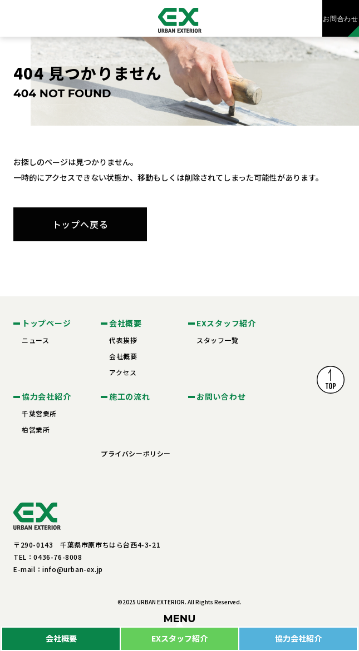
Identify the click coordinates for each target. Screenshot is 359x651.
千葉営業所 (39, 413)
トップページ (46, 323)
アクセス (122, 372)
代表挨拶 (123, 340)
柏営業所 (36, 429)
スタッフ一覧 (217, 340)
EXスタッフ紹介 (179, 638)
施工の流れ (129, 396)
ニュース (35, 340)
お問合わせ (340, 18)
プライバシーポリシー (136, 453)
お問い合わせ (220, 396)
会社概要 (61, 638)
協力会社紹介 (298, 638)
